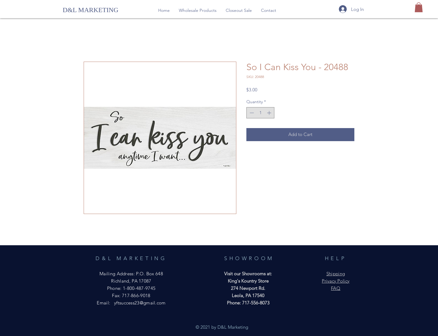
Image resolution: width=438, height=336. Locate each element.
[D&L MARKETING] (91, 10)
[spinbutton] (260, 112)
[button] (197, 10)
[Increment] (269, 112)
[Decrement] (251, 112)
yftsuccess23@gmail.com (140, 303)
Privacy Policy (335, 281)
